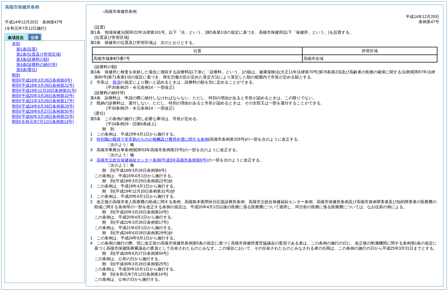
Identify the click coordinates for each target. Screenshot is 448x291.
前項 (117, 82)
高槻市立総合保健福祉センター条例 (152, 160)
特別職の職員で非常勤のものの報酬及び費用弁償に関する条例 (153, 139)
